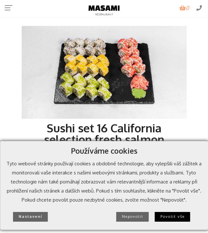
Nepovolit (132, 216)
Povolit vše (172, 216)
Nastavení (30, 216)
